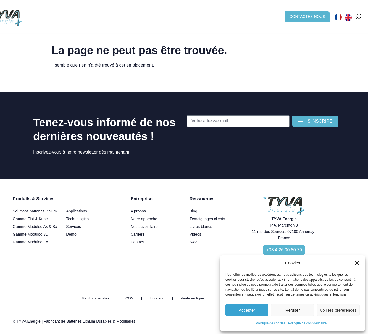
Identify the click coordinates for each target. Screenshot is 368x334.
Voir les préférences (338, 310)
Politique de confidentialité (307, 323)
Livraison (159, 298)
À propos (179, 13)
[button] (357, 263)
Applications (116, 13)
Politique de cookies (270, 323)
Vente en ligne (189, 298)
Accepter (247, 310)
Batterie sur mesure (76, 13)
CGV (139, 298)
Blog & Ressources (215, 13)
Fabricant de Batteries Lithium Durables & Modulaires (89, 322)
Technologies (149, 13)
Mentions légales (110, 298)
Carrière (250, 13)
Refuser (292, 310)
